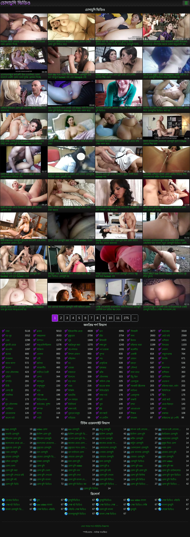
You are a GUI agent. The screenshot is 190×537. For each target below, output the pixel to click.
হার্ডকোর (166, 331)
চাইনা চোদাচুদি (12, 461)
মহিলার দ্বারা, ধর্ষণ (170, 386)
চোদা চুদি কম (167, 465)
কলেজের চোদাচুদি (170, 438)
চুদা (38, 500)
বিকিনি (71, 390)
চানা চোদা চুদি (74, 461)
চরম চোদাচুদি (167, 456)
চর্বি (100, 399)
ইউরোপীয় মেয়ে (75, 331)
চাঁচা (101, 335)
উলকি (164, 358)
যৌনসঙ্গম (103, 376)
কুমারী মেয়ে (11, 345)
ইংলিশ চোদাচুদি (106, 434)
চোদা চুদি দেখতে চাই (15, 475)
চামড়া (133, 363)
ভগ (101, 331)
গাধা (7, 331)
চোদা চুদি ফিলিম (138, 475)
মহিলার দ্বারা (136, 345)
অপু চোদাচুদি (105, 429)
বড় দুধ (9, 335)
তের (7, 340)
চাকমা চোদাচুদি (43, 461)
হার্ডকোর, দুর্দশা (43, 404)
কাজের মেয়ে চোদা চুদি (78, 443)
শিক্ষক (133, 413)
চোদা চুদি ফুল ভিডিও (171, 475)
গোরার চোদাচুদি (106, 452)
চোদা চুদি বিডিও (138, 479)
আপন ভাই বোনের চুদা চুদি (140, 429)
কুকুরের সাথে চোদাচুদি (78, 447)
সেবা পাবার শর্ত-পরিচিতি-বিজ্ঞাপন (95, 526)
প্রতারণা (165, 381)
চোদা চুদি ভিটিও (169, 479)
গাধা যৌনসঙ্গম (12, 372)
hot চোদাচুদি (11, 429)
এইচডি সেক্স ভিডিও (77, 509)
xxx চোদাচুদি (73, 429)
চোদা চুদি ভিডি (12, 484)
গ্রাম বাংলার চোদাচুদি (140, 452)
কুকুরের (71, 335)
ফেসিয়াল (166, 376)
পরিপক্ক (40, 395)
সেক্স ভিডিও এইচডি (171, 500)
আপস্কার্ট (103, 413)
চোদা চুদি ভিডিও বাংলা (171, 484)
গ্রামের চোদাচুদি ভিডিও (46, 456)
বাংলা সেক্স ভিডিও (107, 514)
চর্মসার (40, 363)
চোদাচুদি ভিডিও (15, 3)
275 (126, 318)
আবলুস (40, 381)
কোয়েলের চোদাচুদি (108, 447)
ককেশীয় (134, 349)
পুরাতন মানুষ (74, 413)
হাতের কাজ (104, 386)
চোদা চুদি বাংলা (43, 479)
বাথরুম (134, 417)
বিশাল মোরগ (74, 354)
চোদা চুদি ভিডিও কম (77, 484)
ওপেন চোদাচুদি (106, 438)
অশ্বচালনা (41, 335)
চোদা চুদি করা (11, 470)
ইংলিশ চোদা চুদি (44, 434)
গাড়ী (39, 417)
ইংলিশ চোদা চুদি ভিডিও (78, 434)
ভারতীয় (71, 395)
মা (163, 363)
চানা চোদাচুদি (105, 461)
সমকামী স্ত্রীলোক (138, 386)
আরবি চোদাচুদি (12, 434)
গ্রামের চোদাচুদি (12, 456)
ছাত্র (38, 390)
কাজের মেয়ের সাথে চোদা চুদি (109, 443)
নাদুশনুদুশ (41, 386)
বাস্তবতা (71, 372)
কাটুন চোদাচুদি (137, 443)
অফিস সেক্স (104, 381)
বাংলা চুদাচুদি (167, 504)
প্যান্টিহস (9, 408)
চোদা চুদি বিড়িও (106, 479)
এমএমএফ (135, 408)
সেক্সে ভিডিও (168, 509)
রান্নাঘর (165, 413)
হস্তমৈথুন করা (74, 345)
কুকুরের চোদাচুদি (44, 447)
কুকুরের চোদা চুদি (13, 447)
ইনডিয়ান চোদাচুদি (170, 434)
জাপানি (9, 349)
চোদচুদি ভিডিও (137, 461)
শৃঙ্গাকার (102, 367)
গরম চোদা (166, 447)
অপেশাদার (72, 349)
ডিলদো (71, 376)
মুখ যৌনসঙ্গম (11, 404)
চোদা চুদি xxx (137, 465)
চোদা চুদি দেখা (74, 475)
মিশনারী (102, 340)
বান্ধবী (133, 399)
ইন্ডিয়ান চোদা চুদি (13, 438)
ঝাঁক (101, 372)
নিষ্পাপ (40, 340)
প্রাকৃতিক (103, 363)
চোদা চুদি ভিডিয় (91, 488)
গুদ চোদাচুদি (42, 452)
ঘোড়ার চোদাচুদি (106, 456)
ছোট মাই (166, 335)
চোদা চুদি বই (11, 479)
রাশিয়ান (165, 372)
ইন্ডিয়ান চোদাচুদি (44, 438)
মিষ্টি (7, 386)
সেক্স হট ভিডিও (13, 504)
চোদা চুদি (41, 465)
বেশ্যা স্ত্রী (9, 390)
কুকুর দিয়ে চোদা (169, 443)
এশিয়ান (165, 340)
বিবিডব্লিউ (104, 390)
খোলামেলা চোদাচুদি (139, 447)
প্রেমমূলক (135, 395)
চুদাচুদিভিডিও (74, 500)
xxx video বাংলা (138, 500)
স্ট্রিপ (164, 395)
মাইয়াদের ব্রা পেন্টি (170, 417)
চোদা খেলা (10, 465)
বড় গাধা (72, 381)
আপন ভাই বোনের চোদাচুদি (171, 429)
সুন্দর (101, 354)
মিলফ (133, 340)
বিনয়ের (165, 345)
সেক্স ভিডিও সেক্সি (139, 504)
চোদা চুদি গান (74, 470)
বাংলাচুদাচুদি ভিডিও (77, 514)
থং (69, 363)
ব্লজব (39, 331)
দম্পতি (9, 381)
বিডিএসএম (42, 399)
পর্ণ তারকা (104, 349)
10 (110, 318)
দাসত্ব (39, 413)
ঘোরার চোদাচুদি (137, 456)
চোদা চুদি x (104, 465)
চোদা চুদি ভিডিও (44, 484)
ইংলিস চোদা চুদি (138, 434)
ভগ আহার (73, 399)
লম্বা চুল (102, 345)
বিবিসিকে (166, 390)
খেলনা (40, 354)
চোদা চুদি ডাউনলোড (171, 470)
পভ (101, 358)
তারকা (71, 367)
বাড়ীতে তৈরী (43, 372)
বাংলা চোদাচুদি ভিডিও (15, 509)
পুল (101, 404)
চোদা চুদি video (75, 465)
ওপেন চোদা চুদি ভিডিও (78, 438)
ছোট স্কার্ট (166, 399)
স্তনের (8, 354)
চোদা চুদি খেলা (43, 470)
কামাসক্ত (166, 367)
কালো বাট (10, 417)
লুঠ (69, 340)
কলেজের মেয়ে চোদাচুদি (15, 443)
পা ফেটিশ (103, 417)
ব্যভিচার (71, 417)
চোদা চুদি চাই (105, 470)
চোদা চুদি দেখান (106, 475)
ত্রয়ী (38, 358)
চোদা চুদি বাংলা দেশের (78, 479)
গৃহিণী (8, 376)
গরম (70, 386)
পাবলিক (9, 395)
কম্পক (40, 408)
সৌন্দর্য (134, 367)
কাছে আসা (10, 363)
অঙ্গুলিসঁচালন (44, 345)
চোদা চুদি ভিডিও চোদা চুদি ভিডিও (109, 484)
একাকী (133, 354)
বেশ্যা (39, 376)
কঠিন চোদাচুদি (137, 438)
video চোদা (42, 429)
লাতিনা (134, 390)
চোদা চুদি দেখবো (44, 475)
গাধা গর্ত (103, 395)
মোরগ (133, 358)
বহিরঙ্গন (71, 358)
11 (118, 318)
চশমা (133, 404)
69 (100, 408)
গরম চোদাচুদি (11, 452)
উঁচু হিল (134, 376)
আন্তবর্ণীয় (41, 367)
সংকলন (9, 358)
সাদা (132, 335)
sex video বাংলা (44, 504)
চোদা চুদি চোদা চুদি (139, 470)
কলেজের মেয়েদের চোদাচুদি (46, 443)
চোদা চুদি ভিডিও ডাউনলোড (140, 484)
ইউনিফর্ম (72, 404)
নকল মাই (72, 408)
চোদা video (167, 461)
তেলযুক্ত (135, 381)
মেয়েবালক (10, 413)
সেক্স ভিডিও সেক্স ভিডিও (109, 504)
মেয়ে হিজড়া (167, 404)
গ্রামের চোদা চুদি (169, 452)
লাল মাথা (135, 372)
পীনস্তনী (134, 331)
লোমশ (165, 349)
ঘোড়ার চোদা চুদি (75, 456)
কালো (8, 367)
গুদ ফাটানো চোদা (76, 452)
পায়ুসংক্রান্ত (167, 354)
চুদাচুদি (133, 509)
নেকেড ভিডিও (12, 500)
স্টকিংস (40, 349)
